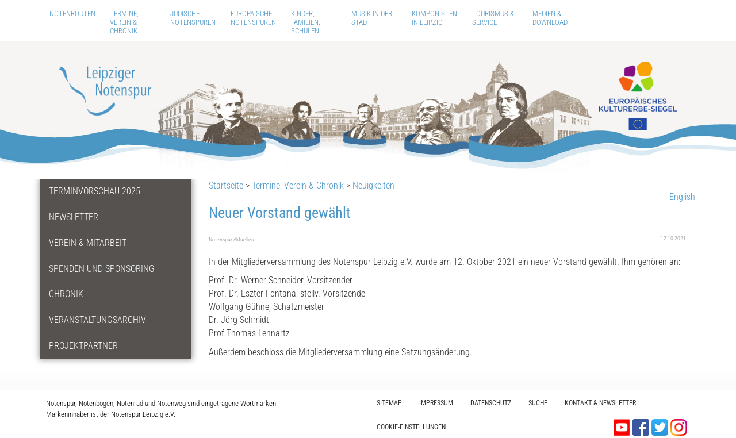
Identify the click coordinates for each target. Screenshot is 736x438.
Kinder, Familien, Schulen (305, 22)
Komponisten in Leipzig (434, 17)
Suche (537, 403)
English (682, 196)
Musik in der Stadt (371, 17)
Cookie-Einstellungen (411, 427)
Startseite (226, 185)
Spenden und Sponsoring (102, 268)
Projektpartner (83, 345)
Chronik (66, 294)
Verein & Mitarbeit (87, 242)
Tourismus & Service (493, 17)
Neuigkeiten (373, 185)
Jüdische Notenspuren (193, 17)
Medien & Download (550, 17)
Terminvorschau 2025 (94, 191)
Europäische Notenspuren (253, 17)
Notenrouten (72, 13)
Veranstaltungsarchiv (97, 319)
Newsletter (73, 217)
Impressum (436, 403)
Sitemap (389, 403)
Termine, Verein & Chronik (124, 22)
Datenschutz (490, 403)
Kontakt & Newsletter (600, 403)
